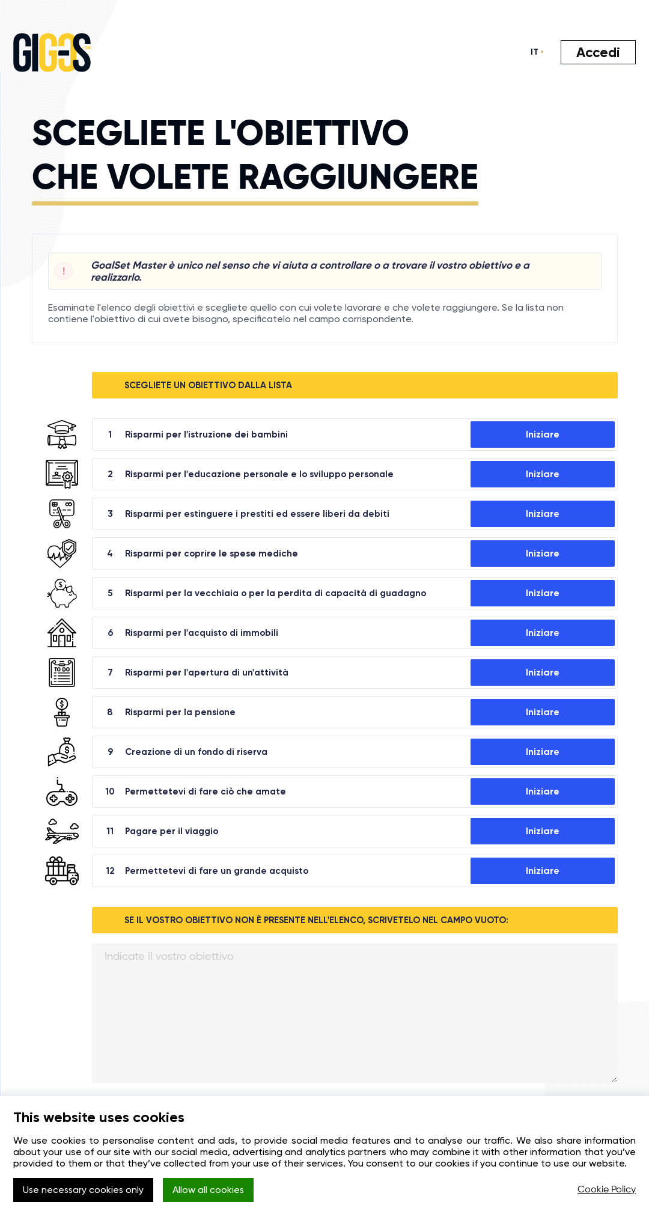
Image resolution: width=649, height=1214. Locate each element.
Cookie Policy (606, 1190)
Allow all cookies (211, 1190)
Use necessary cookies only (84, 1190)
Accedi (597, 52)
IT (533, 52)
